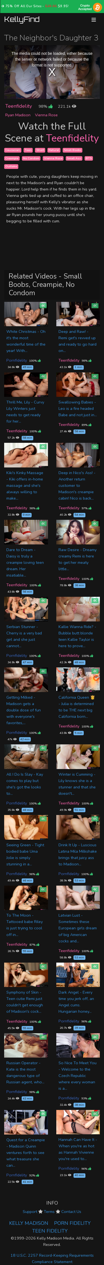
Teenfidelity (18, 106)
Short (40, 150)
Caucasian (12, 150)
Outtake (11, 166)
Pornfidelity (16, 360)
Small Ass (74, 158)
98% (45, 106)
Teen (28, 150)
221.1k (67, 106)
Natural (54, 150)
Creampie (11, 158)
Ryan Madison (18, 115)
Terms (49, 1211)
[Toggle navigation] (94, 20)
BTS (89, 158)
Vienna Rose (46, 115)
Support (30, 1211)
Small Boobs (72, 150)
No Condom (31, 158)
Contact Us (71, 1211)
